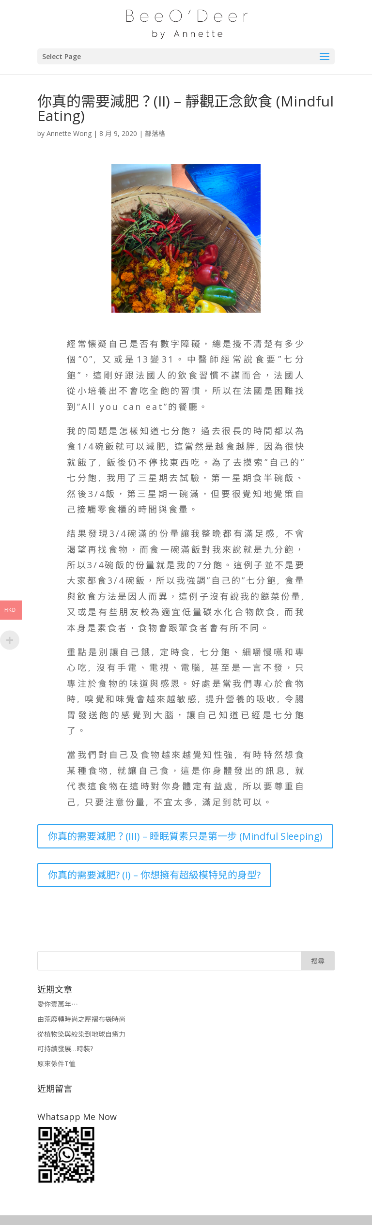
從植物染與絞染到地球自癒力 (81, 1034)
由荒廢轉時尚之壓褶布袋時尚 (81, 1019)
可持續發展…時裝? (65, 1048)
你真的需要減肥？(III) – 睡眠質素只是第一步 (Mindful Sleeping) (185, 836)
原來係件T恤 (56, 1063)
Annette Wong (69, 133)
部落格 (155, 133)
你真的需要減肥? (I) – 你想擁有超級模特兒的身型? (154, 874)
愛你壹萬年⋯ (57, 1004)
